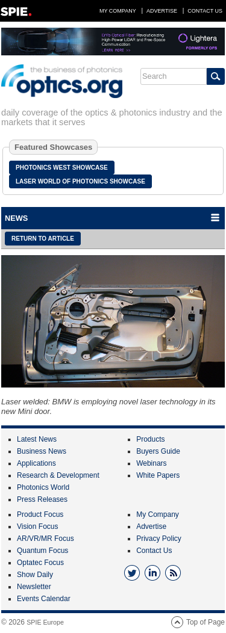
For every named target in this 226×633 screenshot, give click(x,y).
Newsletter (34, 586)
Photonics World (43, 487)
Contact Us (204, 11)
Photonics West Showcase (62, 167)
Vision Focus (37, 526)
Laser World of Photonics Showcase (80, 181)
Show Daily (35, 574)
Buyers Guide (158, 451)
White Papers (158, 475)
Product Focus (40, 514)
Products (150, 439)
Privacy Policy (158, 538)
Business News (41, 451)
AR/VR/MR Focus (45, 538)
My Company (117, 11)
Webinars (151, 463)
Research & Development (58, 475)
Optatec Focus (40, 562)
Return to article (42, 238)
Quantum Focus (42, 550)
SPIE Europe (45, 622)
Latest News (37, 439)
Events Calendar (44, 598)
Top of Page (205, 622)
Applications (36, 463)
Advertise (161, 11)
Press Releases (42, 499)
